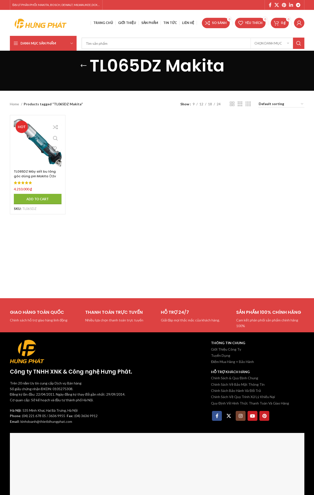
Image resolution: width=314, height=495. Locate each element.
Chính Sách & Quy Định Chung (234, 378)
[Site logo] (41, 22)
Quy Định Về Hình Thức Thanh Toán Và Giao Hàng (250, 403)
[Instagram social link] (241, 416)
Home (15, 104)
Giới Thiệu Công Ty (226, 349)
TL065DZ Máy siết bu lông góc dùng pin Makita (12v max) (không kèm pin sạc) (36, 176)
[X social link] (276, 5)
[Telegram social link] (298, 5)
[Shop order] (281, 104)
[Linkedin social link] (291, 5)
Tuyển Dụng (220, 355)
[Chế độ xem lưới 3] (240, 104)
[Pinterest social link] (284, 5)
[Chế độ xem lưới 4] (248, 104)
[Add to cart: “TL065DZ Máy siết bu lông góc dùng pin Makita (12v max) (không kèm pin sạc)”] (36, 196)
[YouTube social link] (252, 416)
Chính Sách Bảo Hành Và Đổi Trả (236, 390)
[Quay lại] (83, 66)
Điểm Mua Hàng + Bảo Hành (232, 362)
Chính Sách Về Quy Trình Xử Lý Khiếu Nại (243, 397)
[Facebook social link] (270, 5)
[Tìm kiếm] (193, 43)
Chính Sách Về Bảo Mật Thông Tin (238, 384)
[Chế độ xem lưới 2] (232, 104)
